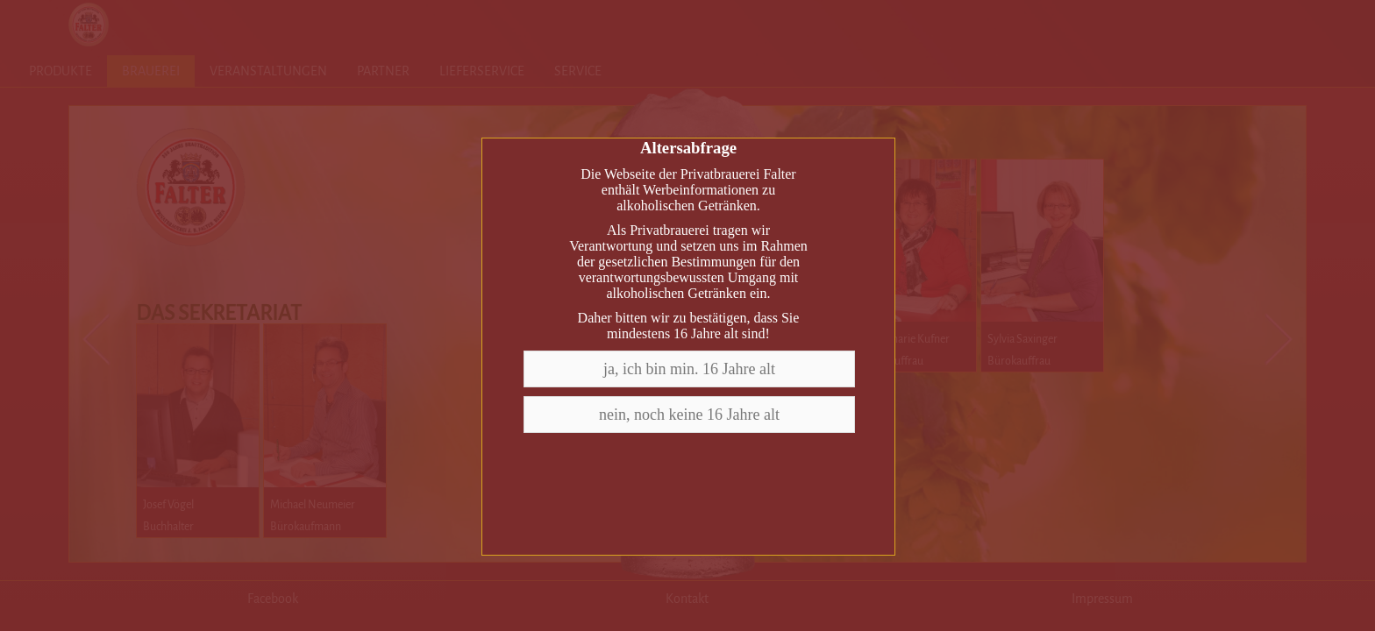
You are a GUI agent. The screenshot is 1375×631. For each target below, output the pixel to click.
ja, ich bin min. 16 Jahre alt (689, 369)
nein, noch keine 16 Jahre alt (689, 414)
